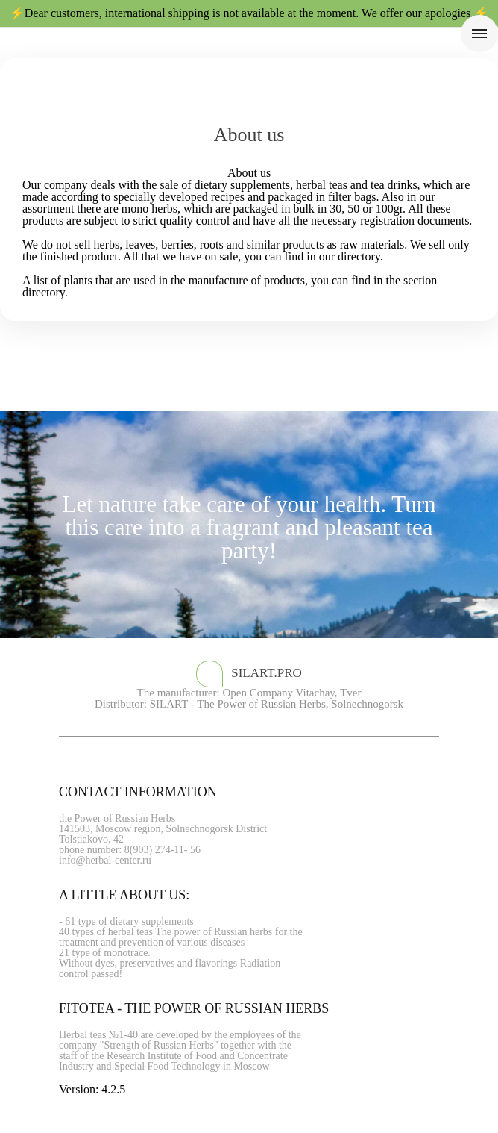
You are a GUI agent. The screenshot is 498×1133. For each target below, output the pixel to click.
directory (359, 256)
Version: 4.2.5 (92, 1089)
